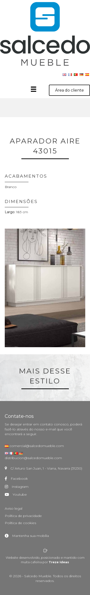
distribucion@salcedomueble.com (33, 458)
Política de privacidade (23, 516)
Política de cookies (20, 523)
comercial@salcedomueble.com (36, 446)
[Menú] (38, 89)
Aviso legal (13, 508)
